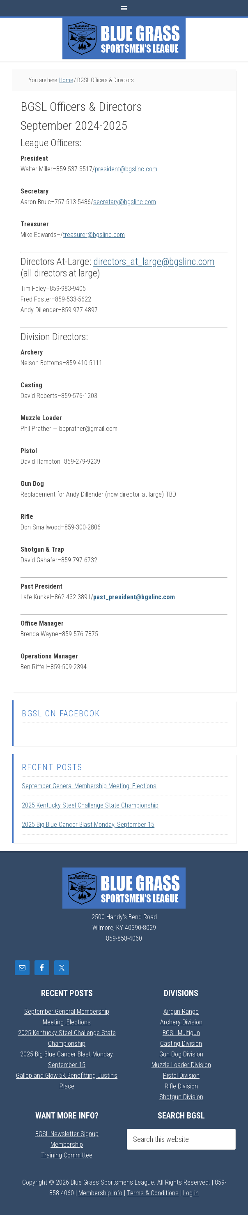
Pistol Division (181, 1075)
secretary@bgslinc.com (124, 202)
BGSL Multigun (181, 1033)
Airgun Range (181, 1011)
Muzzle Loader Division (181, 1065)
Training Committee (66, 1155)
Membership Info (100, 1193)
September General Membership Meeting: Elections (89, 786)
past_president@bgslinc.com (134, 597)
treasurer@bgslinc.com (94, 235)
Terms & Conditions (153, 1193)
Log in (191, 1193)
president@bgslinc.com (126, 169)
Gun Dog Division (181, 1054)
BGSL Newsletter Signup (67, 1134)
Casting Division (181, 1043)
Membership (67, 1144)
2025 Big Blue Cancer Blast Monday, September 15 (88, 824)
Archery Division (181, 1022)
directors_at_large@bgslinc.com (154, 261)
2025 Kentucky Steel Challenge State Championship (90, 805)
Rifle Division (181, 1086)
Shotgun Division (181, 1097)
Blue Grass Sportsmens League (124, 38)
